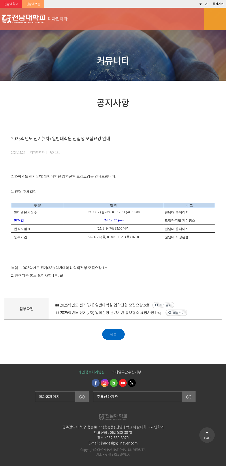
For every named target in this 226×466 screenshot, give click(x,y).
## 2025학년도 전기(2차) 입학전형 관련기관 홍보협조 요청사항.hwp (109, 312)
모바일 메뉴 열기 (215, 19)
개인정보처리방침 (91, 372)
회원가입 (218, 3)
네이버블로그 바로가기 (114, 383)
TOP (207, 438)
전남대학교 (11, 4)
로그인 (203, 3)
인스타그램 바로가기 (105, 383)
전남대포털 (33, 4)
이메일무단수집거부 (126, 372)
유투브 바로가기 (123, 383)
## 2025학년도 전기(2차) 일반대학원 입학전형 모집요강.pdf (102, 305)
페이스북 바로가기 (96, 383)
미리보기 (165, 305)
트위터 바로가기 (132, 383)
